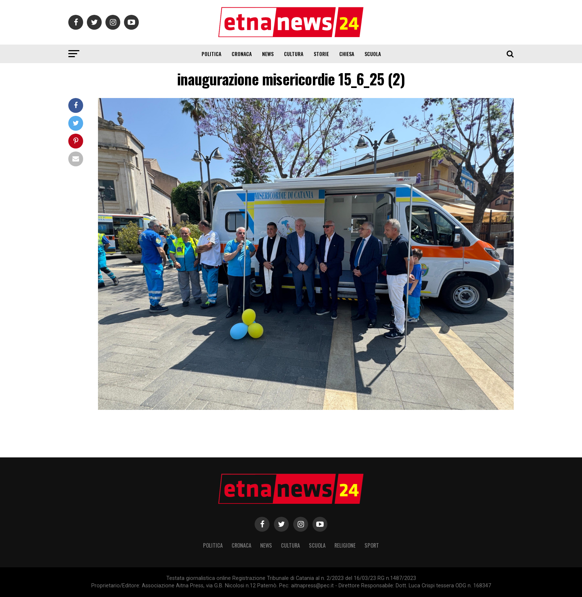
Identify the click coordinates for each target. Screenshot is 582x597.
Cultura (293, 54)
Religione (345, 545)
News (268, 54)
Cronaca (242, 54)
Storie (321, 54)
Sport (371, 545)
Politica (211, 54)
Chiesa (346, 54)
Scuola (372, 54)
